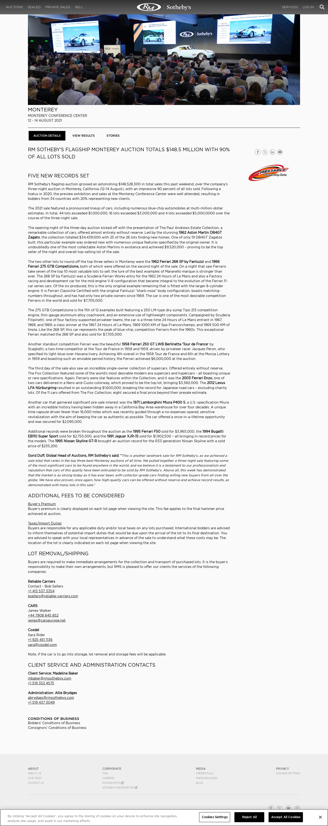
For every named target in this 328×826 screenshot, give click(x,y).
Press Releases (206, 778)
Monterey (43, 110)
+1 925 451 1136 (40, 640)
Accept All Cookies (285, 817)
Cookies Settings (288, 773)
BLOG (199, 782)
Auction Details (47, 135)
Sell (79, 7)
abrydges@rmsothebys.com (51, 698)
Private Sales (57, 7)
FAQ (105, 773)
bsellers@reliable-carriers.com (53, 596)
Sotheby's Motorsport (119, 787)
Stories (113, 135)
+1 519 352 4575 (41, 683)
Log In (308, 7)
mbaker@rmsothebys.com (49, 678)
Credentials (204, 773)
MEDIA (201, 768)
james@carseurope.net (47, 620)
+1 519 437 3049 (41, 702)
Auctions (14, 7)
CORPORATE (111, 768)
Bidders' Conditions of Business (54, 723)
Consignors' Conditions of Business (57, 728)
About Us (34, 773)
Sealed (34, 7)
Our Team (35, 778)
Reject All (249, 817)
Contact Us (36, 782)
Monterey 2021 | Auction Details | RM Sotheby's (164, 7)
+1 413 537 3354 (41, 591)
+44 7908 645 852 (43, 615)
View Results (83, 135)
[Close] (320, 817)
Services (290, 7)
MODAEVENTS (113, 782)
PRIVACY (282, 768)
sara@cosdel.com (42, 645)
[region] (164, 817)
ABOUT (33, 768)
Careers (108, 778)
